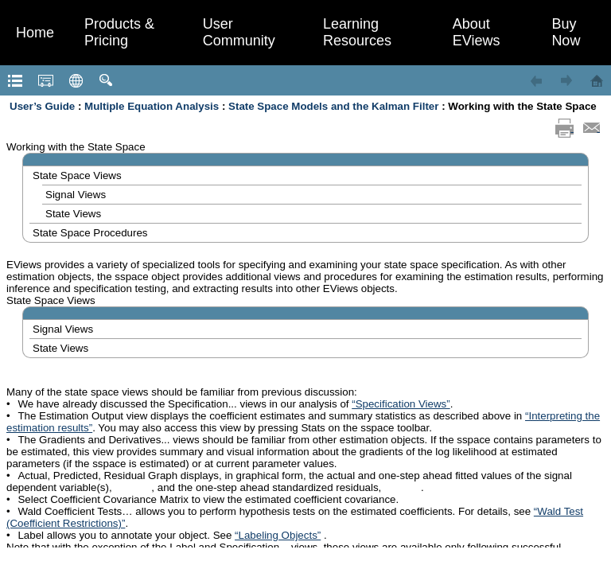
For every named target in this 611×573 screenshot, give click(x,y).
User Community (239, 32)
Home (35, 33)
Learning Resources (357, 32)
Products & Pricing (119, 32)
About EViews (476, 32)
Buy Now (565, 32)
